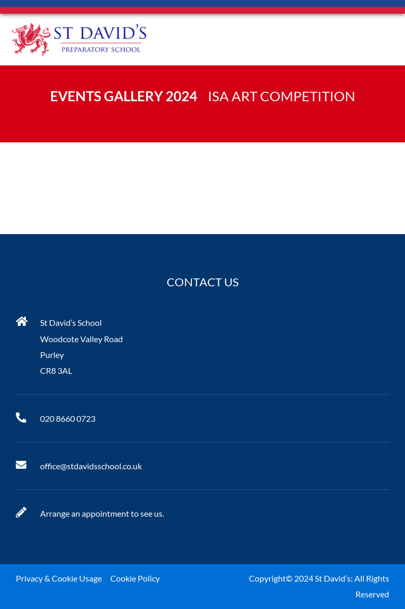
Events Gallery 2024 (123, 96)
